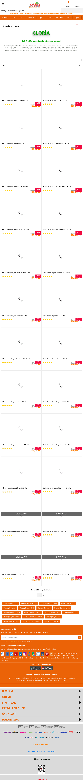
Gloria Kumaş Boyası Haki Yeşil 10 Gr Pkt (56, 574)
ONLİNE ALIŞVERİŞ (41, 744)
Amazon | (44, 678)
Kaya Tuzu (59, 18)
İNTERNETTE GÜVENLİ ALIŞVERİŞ (41, 751)
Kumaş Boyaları (9, 608)
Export (77, 18)
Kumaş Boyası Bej (10, 603)
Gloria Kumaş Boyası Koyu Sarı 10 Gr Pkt (15, 186)
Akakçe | (57, 680)
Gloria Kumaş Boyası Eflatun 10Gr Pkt (14, 488)
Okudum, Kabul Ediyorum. (16, 641)
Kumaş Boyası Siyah (11, 621)
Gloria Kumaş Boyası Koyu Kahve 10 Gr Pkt (57, 445)
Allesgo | (50, 680)
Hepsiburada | (61, 678)
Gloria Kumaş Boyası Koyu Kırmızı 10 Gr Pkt (57, 229)
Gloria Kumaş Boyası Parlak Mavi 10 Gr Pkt (16, 273)
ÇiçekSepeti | (28, 678)
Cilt (14, 18)
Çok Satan (31, 18)
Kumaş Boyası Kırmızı (12, 612)
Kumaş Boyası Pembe (12, 617)
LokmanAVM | (18, 678)
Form (50, 18)
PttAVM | (36, 678)
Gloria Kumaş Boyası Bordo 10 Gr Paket (15, 531)
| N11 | (10, 678)
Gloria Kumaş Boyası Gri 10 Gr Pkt (13, 574)
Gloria (16, 26)
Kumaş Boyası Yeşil (51, 621)
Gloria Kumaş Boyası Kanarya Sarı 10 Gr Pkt (57, 186)
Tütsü (21, 18)
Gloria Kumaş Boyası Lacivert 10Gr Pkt (14, 402)
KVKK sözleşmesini (9, 641)
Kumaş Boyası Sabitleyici (33, 617)
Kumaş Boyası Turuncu (31, 621)
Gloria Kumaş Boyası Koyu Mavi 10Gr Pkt (15, 445)
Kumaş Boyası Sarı (53, 617)
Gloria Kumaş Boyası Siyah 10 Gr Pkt (54, 531)
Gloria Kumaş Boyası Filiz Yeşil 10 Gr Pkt (15, 100)
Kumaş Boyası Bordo (28, 603)
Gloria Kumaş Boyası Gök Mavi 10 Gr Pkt (56, 143)
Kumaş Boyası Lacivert (32, 612)
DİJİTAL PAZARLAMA (41, 759)
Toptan (41, 18)
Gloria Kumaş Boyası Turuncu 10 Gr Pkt (55, 100)
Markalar (5, 18)
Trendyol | (52, 678)
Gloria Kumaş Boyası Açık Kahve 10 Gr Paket (57, 488)
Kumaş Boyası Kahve (62, 608)
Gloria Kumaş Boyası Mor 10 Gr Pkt (13, 143)
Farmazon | (41, 680)
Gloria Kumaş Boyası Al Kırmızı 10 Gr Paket (56, 273)
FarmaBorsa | (32, 680)
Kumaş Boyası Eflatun (49, 603)
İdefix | (63, 680)
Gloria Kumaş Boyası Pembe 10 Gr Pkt (14, 316)
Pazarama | (71, 678)
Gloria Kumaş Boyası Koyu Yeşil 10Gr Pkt (56, 402)
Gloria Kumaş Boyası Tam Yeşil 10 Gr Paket (16, 359)
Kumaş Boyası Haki (27, 608)
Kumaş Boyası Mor (70, 612)
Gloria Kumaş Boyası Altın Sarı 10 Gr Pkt (55, 359)
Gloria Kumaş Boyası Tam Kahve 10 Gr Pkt (16, 229)
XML (68, 18)
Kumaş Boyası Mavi (52, 612)
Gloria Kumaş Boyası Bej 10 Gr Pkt (54, 316)
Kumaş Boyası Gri (67, 603)
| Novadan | (22, 680)
